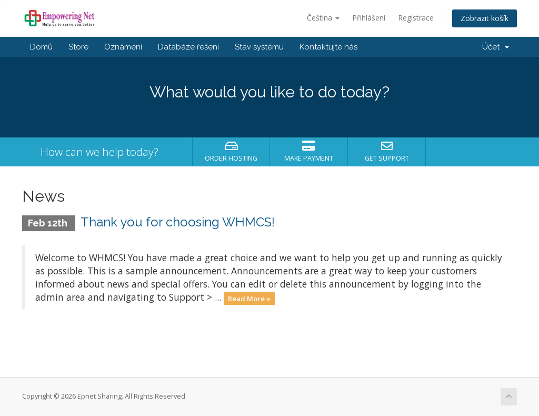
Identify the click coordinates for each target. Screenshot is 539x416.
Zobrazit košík (484, 18)
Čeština (323, 18)
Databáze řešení (188, 47)
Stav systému (259, 47)
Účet (495, 47)
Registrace (416, 18)
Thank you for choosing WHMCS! (178, 222)
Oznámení (123, 47)
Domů (41, 47)
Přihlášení (368, 18)
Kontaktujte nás (328, 47)
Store (78, 47)
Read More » (249, 298)
